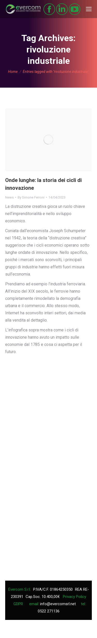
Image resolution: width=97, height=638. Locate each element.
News (9, 197)
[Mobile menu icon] (89, 9)
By (31, 197)
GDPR (18, 604)
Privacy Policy (74, 596)
